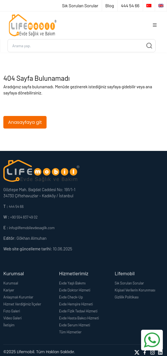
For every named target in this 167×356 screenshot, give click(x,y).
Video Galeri (12, 318)
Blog (109, 5)
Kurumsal (10, 283)
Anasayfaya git (25, 122)
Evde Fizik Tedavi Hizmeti (78, 311)
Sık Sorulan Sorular (80, 5)
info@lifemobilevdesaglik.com (32, 228)
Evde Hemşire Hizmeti (76, 304)
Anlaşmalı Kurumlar (18, 297)
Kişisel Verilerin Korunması (135, 290)
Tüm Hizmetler (70, 332)
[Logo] (32, 25)
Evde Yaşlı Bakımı (72, 283)
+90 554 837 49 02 (24, 217)
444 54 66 (130, 5)
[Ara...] (82, 45)
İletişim (8, 325)
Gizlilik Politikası (127, 297)
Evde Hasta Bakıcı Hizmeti (79, 318)
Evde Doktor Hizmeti (74, 290)
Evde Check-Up (71, 297)
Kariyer (8, 290)
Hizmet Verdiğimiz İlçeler (22, 304)
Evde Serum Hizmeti (74, 325)
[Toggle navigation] (154, 25)
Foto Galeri (11, 311)
